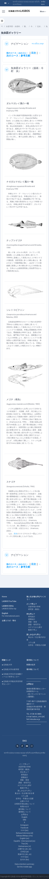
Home (4, 597)
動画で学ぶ (32, 630)
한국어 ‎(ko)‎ (24, 860)
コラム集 (31, 642)
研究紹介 (31, 617)
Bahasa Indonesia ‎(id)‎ (24, 833)
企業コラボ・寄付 (9, 621)
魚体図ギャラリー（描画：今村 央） (27, 70)
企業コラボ (24, 801)
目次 (33, 53)
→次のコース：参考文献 (23, 54)
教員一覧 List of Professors (26, 26)
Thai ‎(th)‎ (24, 844)
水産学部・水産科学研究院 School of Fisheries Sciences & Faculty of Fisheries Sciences (13, 26)
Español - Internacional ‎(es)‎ (24, 841)
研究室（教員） (34, 609)
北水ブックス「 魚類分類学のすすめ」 (40, 26)
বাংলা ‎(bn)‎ (24, 830)
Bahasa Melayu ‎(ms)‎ (24, 836)
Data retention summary (24, 864)
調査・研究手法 (34, 625)
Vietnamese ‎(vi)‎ (24, 846)
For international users (11, 616)
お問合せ (24, 814)
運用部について (32, 660)
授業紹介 (31, 619)
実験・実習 (32, 622)
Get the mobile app (24, 867)
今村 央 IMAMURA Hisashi (32, 26)
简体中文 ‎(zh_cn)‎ (24, 854)
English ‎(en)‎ (24, 838)
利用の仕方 (30, 665)
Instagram (24, 825)
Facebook (24, 828)
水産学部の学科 (34, 607)
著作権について (32, 669)
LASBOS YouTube (9, 601)
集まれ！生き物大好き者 (24, 793)
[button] (7, 3)
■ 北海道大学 (7, 665)
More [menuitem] (42, 11)
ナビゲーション (19, 43)
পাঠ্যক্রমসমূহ (2, 26)
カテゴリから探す (35, 627)
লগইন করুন (43, 3)
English (24, 817)
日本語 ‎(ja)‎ (24, 852)
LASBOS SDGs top (9, 609)
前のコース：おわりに (16, 53)
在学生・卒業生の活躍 (37, 645)
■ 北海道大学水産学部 (10, 669)
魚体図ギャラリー (47, 26)
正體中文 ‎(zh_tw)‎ (24, 849)
